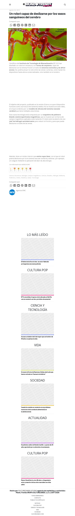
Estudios (49, 175)
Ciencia (11, 175)
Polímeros (12, 178)
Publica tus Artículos (37, 500)
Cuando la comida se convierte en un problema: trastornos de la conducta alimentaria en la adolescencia (36, 409)
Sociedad (37, 512)
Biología (24, 175)
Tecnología (35, 178)
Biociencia (17, 175)
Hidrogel (55, 175)
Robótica (24, 178)
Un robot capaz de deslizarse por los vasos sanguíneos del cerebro (37, 15)
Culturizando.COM (37, 514)
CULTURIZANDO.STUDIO (27, 490)
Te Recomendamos (38, 495)
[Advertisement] (37, 88)
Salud (29, 178)
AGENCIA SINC (25, 164)
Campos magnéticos (34, 175)
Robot (18, 178)
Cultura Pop (37, 505)
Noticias (37, 503)
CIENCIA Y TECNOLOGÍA (37, 507)
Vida (37, 510)
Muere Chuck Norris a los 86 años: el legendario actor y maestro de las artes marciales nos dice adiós (36, 482)
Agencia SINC (21, 190)
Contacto (37, 498)
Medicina (62, 175)
